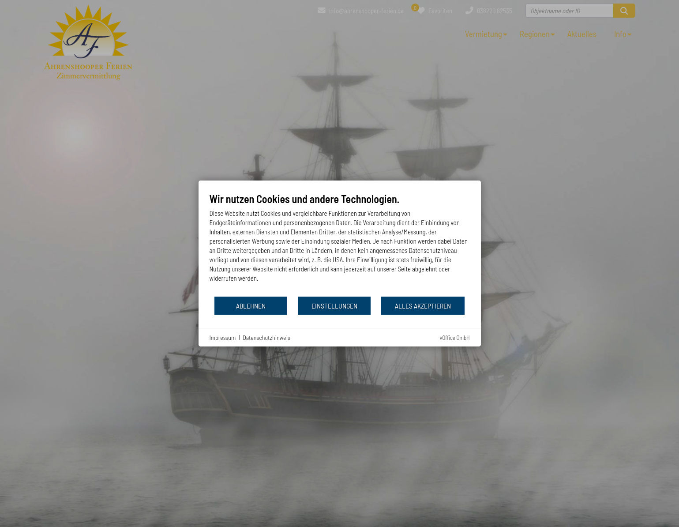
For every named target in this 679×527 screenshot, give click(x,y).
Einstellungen (334, 305)
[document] (340, 244)
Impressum (223, 337)
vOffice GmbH (455, 337)
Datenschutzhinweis (266, 337)
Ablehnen (251, 305)
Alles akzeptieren (423, 305)
